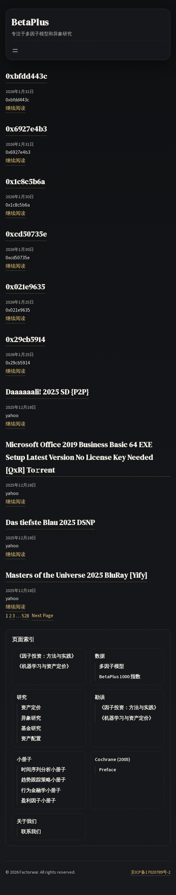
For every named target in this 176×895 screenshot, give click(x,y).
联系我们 (31, 831)
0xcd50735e (26, 234)
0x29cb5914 (25, 339)
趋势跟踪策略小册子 (43, 780)
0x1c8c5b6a (25, 181)
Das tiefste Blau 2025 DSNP (50, 522)
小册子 (24, 759)
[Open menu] (15, 50)
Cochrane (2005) (112, 759)
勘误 (100, 697)
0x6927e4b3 (26, 129)
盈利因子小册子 (38, 800)
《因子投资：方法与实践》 (46, 656)
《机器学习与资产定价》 (44, 666)
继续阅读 (15, 108)
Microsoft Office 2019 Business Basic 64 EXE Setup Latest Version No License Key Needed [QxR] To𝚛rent (79, 457)
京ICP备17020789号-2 (150, 872)
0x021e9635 (25, 287)
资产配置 (31, 738)
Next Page (42, 615)
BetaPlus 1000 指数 (119, 676)
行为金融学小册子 (41, 790)
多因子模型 (111, 666)
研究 (22, 697)
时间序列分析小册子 (43, 769)
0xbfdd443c (26, 76)
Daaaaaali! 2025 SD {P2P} (47, 392)
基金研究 (31, 728)
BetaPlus (30, 22)
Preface (107, 769)
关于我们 (27, 821)
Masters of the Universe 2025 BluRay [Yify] (76, 575)
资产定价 (31, 707)
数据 (100, 656)
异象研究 (31, 718)
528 (25, 615)
